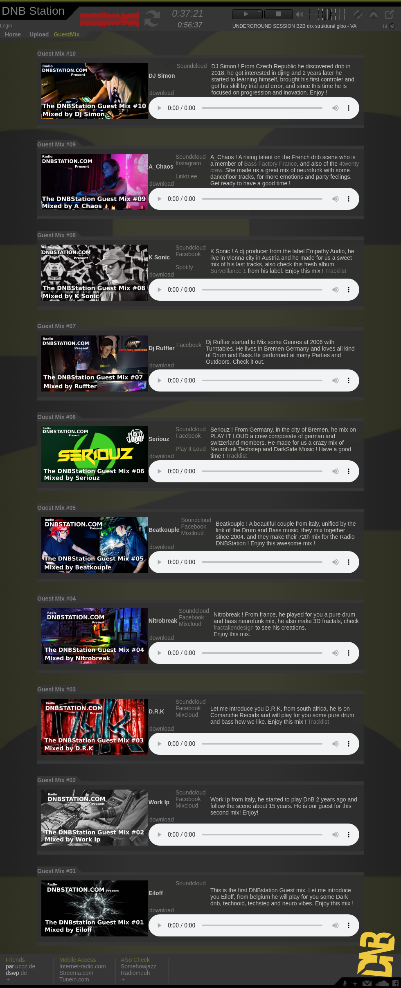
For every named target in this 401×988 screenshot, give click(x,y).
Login (6, 26)
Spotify (184, 267)
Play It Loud (191, 449)
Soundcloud (192, 66)
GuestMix (66, 34)
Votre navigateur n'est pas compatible (254, 108)
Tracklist (336, 271)
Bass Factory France (270, 163)
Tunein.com (74, 979)
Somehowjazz (138, 966)
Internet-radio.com (82, 966)
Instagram (188, 163)
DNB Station (33, 11)
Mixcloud (192, 533)
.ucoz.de (20, 966)
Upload (39, 34)
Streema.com (76, 973)
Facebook (188, 254)
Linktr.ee (186, 176)
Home (13, 34)
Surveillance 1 (228, 271)
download (161, 93)
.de (16, 973)
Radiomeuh (135, 973)
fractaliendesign (234, 627)
